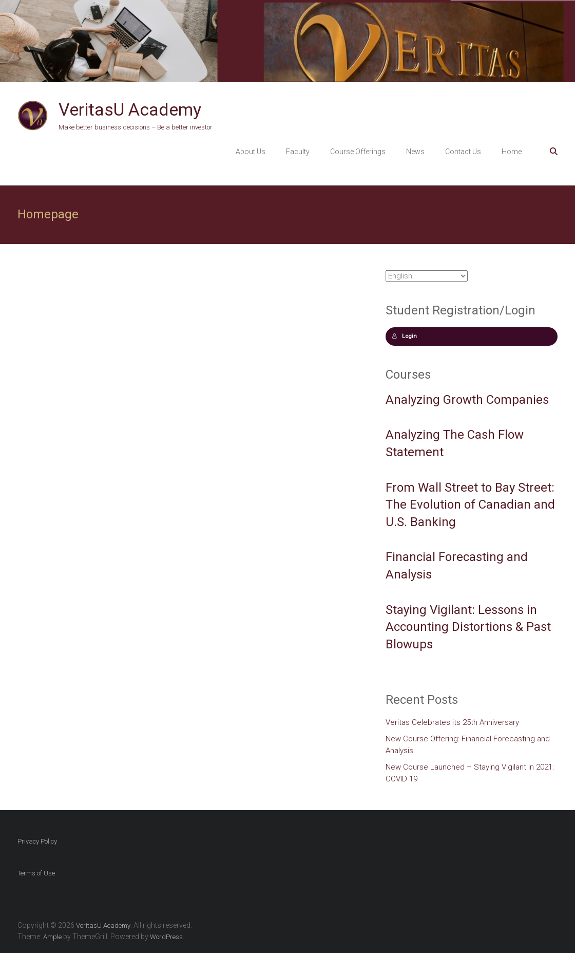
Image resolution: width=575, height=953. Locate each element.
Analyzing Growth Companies (467, 400)
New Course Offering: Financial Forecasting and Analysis (468, 744)
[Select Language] (427, 276)
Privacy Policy (37, 841)
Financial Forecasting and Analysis (457, 566)
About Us (250, 151)
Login (404, 336)
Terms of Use (36, 873)
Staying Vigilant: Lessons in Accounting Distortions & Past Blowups (468, 627)
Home (512, 151)
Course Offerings (358, 151)
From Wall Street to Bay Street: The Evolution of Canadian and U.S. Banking (470, 504)
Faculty (298, 151)
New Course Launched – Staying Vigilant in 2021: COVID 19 (470, 772)
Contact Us (463, 151)
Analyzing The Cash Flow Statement (455, 443)
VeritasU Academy (130, 109)
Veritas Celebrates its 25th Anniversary (452, 722)
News (415, 151)
